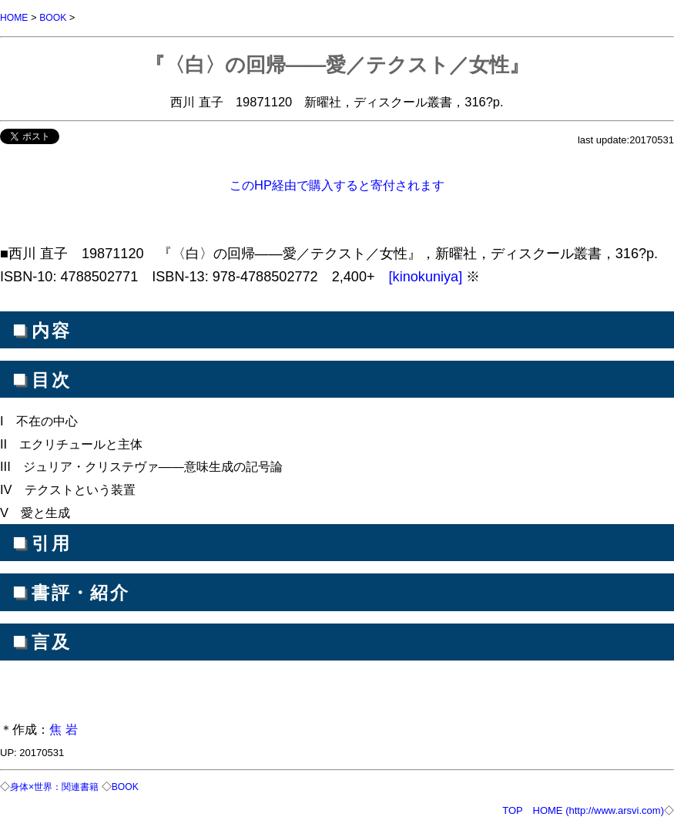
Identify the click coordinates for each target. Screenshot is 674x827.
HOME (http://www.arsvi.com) (598, 809)
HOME (15, 17)
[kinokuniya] (428, 276)
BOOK (56, 17)
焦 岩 (63, 728)
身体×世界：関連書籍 (58, 786)
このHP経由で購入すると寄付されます (337, 184)
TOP (512, 809)
